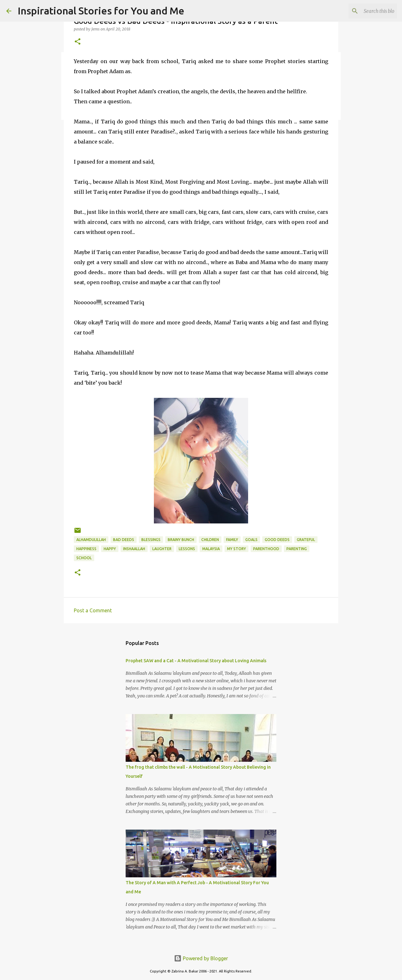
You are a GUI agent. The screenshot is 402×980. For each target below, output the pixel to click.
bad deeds (123, 540)
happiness (86, 549)
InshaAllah (134, 549)
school (84, 558)
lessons (187, 549)
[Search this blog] (364, 11)
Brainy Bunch (181, 540)
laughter (161, 549)
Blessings (150, 540)
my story (236, 549)
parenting (296, 549)
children (210, 540)
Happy (110, 549)
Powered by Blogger (201, 958)
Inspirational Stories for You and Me (101, 10)
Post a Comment (93, 610)
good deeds (277, 540)
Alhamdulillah (91, 540)
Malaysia (211, 549)
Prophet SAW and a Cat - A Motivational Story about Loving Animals (196, 660)
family (232, 540)
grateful (306, 540)
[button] (77, 42)
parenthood (266, 549)
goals (251, 540)
